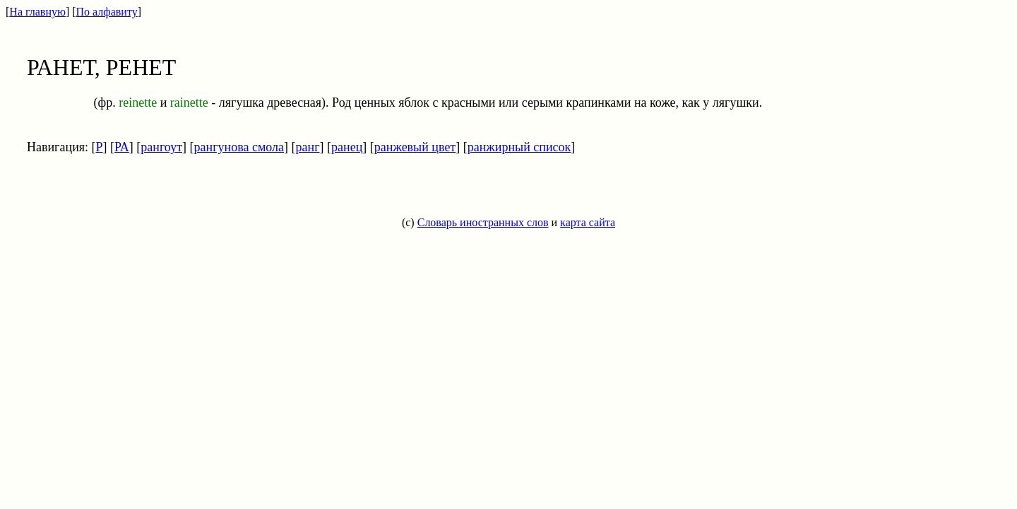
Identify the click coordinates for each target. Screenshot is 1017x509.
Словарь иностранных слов (483, 222)
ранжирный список (519, 147)
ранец (346, 147)
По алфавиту (107, 12)
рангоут (161, 147)
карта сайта (587, 222)
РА (121, 147)
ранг (308, 147)
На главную (37, 12)
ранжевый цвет (415, 147)
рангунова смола (239, 147)
